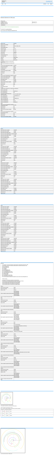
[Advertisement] (23, 11)
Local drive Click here (9, 29)
